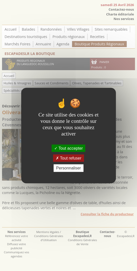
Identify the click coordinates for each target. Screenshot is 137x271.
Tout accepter (68, 148)
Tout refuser (69, 158)
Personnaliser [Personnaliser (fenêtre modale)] (68, 168)
